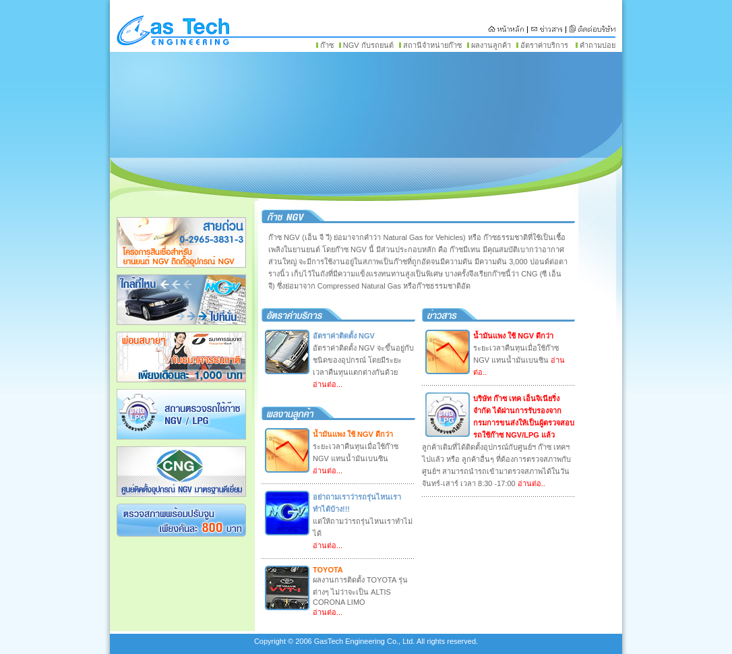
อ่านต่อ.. (530, 483)
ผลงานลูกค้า (491, 45)
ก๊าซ (327, 45)
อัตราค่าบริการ (544, 45)
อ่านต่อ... (327, 384)
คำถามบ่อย (597, 45)
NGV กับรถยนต (368, 45)
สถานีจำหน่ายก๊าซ (432, 45)
